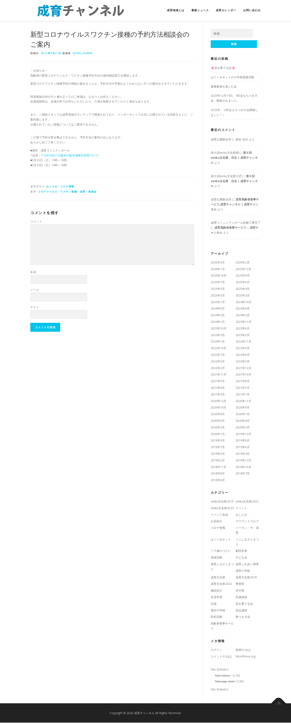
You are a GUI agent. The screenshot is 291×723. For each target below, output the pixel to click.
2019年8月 (243, 441)
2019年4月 (243, 454)
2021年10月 (243, 375)
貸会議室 (241, 610)
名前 (33, 272)
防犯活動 (216, 617)
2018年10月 (243, 467)
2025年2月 (243, 295)
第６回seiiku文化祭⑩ (224, 153)
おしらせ (51, 186)
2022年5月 (218, 361)
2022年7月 (218, 355)
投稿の (243, 650)
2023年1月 (218, 342)
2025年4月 (243, 289)
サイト (34, 307)
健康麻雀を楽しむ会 (224, 87)
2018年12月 (243, 460)
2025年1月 (218, 302)
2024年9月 (218, 309)
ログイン (216, 650)
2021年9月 (218, 381)
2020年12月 (218, 401)
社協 (213, 604)
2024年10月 (243, 302)
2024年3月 (218, 315)
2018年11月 (218, 467)
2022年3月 (243, 361)
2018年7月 (243, 473)
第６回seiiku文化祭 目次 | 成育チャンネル (234, 158)
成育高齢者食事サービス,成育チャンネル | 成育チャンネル (235, 204)
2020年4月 (243, 421)
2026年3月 (218, 263)
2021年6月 (218, 388)
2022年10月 (218, 348)
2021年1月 (243, 394)
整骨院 (240, 584)
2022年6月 (243, 355)
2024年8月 (243, 309)
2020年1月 (218, 434)
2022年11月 (243, 342)
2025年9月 (243, 276)
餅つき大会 (243, 617)
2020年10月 (218, 408)
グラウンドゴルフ (247, 521)
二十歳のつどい (221, 551)
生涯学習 (216, 597)
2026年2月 (243, 263)
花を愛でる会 (244, 604)
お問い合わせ (252, 10)
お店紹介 (216, 521)
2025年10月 (218, 276)
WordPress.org (246, 656)
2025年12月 (243, 269)
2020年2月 (243, 427)
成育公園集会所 (221, 139)
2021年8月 (243, 381)
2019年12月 (243, 434)
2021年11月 (218, 375)
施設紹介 (216, 591)
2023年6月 (243, 328)
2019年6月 (243, 447)
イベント (241, 508)
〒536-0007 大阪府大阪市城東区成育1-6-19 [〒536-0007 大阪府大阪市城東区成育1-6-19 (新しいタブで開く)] (69, 155)
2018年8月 (218, 473)
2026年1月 (218, 269)
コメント (36, 221)
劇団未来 (241, 551)
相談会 (92, 191)
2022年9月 (243, 348)
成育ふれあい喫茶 (247, 564)
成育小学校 (243, 571)
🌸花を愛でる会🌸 (223, 68)
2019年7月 (218, 447)
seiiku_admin (83, 53)
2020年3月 (218, 427)
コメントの (221, 656)
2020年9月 (243, 408)
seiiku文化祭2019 (222, 502)
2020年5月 (218, 421)
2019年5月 (218, 454)
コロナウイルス (47, 191)
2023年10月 (218, 328)
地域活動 (216, 558)
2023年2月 (243, 335)
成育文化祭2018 (246, 577)
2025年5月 (218, 289)
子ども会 (241, 558)
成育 (83, 191)
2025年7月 (218, 282)
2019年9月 (218, 441)
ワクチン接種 (68, 191)
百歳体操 (241, 597)
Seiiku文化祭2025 (222, 508)
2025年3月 (218, 295)
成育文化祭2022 (221, 584)
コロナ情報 (67, 186)
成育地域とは (175, 10)
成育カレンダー (226, 10)
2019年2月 (218, 460)
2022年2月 (218, 368)
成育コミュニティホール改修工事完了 (235, 223)
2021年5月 (243, 388)
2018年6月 (218, 480)
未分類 (240, 591)
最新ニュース (200, 10)
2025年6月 (243, 282)
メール (34, 289)
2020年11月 (243, 401)
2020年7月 (243, 414)
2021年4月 (218, 394)
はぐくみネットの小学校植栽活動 (232, 77)
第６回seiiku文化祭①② (226, 176)
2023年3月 (218, 335)
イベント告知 (219, 515)
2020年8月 (218, 414)
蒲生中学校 (218, 610)
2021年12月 (243, 368)
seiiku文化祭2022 (247, 502)
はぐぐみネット (221, 539)
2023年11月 (243, 322)
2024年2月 (243, 315)
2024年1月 (218, 322)
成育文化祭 (218, 577)
